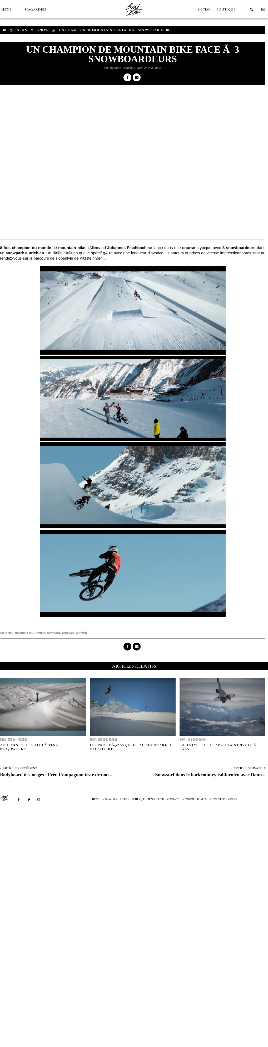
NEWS (6, 9)
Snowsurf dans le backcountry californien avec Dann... (210, 774)
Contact (173, 799)
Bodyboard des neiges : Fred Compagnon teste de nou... (56, 774)
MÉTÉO (203, 9)
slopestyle (68, 633)
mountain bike (25, 633)
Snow (42, 30)
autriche (81, 633)
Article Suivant (248, 768)
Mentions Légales (194, 799)
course (40, 633)
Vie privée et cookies (223, 799)
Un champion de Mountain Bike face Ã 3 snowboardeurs (115, 30)
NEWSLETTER (156, 799)
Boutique (226, 9)
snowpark (53, 633)
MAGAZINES (35, 9)
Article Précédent (19, 768)
